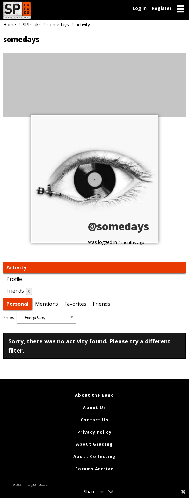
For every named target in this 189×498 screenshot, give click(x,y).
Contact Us (94, 419)
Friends (19, 291)
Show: (9, 317)
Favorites (75, 303)
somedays (58, 24)
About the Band (94, 395)
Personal (17, 303)
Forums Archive (94, 469)
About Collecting (94, 456)
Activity (16, 267)
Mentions (46, 303)
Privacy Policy (94, 432)
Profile (14, 278)
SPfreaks (32, 24)
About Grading (94, 444)
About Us (94, 407)
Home (9, 24)
